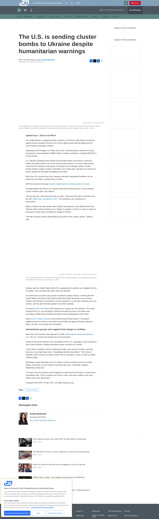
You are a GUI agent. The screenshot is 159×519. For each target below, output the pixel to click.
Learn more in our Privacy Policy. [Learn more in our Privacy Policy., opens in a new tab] (42, 507)
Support (68, 21)
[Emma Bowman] (23, 423)
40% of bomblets (42, 313)
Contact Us (79, 515)
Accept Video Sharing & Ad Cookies (17, 513)
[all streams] (135, 15)
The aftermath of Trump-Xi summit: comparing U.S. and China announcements (61, 456)
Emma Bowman (48, 64)
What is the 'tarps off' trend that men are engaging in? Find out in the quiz (59, 469)
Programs (27, 21)
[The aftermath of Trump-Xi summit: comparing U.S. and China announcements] (25, 459)
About (94, 21)
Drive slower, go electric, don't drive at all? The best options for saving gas (59, 443)
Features (41, 21)
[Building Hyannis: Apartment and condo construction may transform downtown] (125, 212)
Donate (137, 5)
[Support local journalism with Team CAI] (125, 60)
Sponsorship (82, 21)
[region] (36, 498)
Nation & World (31, 394)
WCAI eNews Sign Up (115, 515)
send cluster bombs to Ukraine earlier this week (70, 189)
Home (19, 21)
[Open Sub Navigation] (34, 21)
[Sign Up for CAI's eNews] (125, 148)
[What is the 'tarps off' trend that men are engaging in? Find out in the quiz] (25, 472)
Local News (54, 21)
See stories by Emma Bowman (43, 425)
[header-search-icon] (127, 5)
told (41, 323)
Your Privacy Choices (55, 513)
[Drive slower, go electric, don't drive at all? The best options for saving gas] (25, 447)
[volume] (25, 14)
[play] (19, 15)
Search (115, 21)
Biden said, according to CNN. (45, 204)
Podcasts (127, 515)
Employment (96, 515)
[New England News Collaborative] (125, 182)
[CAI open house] (125, 118)
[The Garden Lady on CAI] (125, 88)
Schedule (106, 21)
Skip (38, 513)
